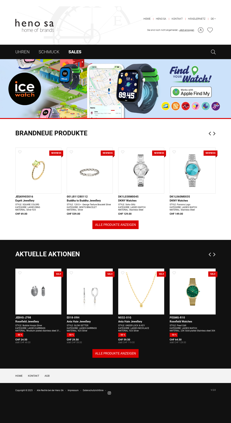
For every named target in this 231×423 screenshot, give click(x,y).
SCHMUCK (49, 45)
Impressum (73, 416)
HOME (147, 12)
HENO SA (161, 12)
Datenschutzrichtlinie (93, 416)
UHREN (22, 45)
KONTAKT (177, 12)
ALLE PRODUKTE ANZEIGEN (115, 249)
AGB (47, 401)
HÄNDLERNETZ (196, 12)
